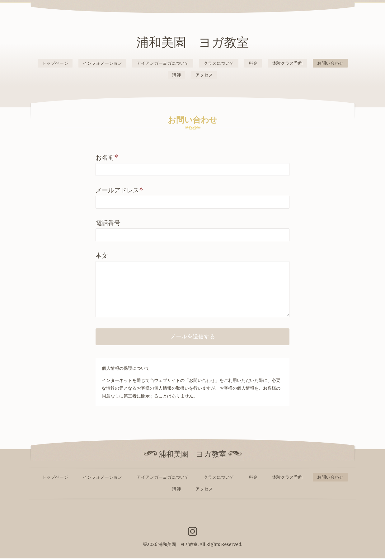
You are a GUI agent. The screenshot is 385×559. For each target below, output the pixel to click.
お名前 (107, 157)
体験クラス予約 (287, 63)
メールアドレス (119, 190)
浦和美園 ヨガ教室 (192, 42)
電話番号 (108, 223)
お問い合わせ (330, 63)
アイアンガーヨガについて (163, 63)
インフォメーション (102, 63)
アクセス (204, 75)
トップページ (55, 63)
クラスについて (219, 63)
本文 (102, 255)
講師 (176, 75)
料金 (253, 63)
